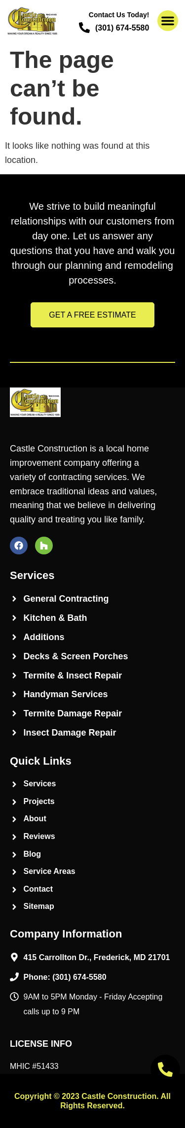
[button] (167, 20)
